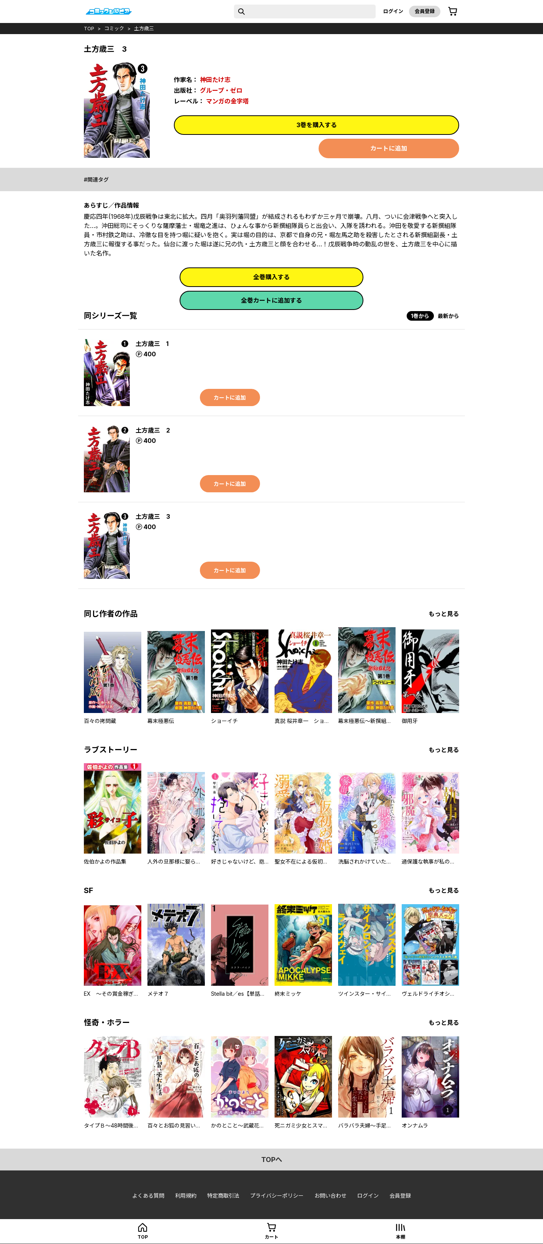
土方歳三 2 (153, 430)
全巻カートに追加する (271, 300)
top (89, 28)
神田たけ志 (215, 80)
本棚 (400, 1237)
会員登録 (425, 11)
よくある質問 (148, 1195)
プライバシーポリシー (277, 1195)
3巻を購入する (316, 125)
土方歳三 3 (153, 516)
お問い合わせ (330, 1195)
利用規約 (185, 1195)
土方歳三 (144, 28)
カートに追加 (388, 148)
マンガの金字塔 (227, 101)
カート (271, 1237)
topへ (271, 1159)
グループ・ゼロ (221, 90)
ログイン (393, 11)
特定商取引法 (223, 1195)
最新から (448, 316)
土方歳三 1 (152, 343)
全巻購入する (271, 277)
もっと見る (444, 614)
